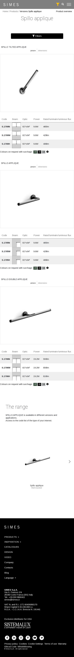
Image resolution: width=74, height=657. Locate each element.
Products (14, 11)
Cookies (23, 643)
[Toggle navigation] (69, 4)
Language (10, 578)
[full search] (57, 4)
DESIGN (8, 552)
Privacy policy (11, 643)
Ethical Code (10, 646)
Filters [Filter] (37, 36)
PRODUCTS (11, 537)
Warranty (62, 643)
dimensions (42, 50)
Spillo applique (36, 484)
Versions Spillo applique (31, 11)
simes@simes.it (12, 599)
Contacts (8, 567)
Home (5, 11)
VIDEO (7, 557)
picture (33, 50)
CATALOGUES (11, 547)
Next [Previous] (70, 461)
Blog (6, 572)
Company (9, 562)
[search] (63, 4)
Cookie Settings (35, 643)
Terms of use (50, 643)
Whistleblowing (25, 646)
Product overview (64, 11)
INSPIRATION (12, 542)
